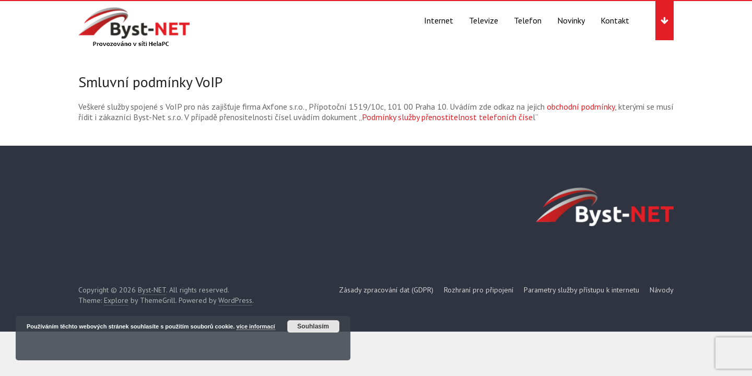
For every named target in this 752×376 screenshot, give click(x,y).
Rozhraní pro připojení (478, 290)
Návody (662, 290)
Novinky (571, 20)
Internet (438, 20)
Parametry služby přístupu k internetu (581, 290)
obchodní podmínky (580, 106)
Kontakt (615, 20)
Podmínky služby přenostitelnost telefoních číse (447, 117)
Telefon (528, 20)
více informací (256, 326)
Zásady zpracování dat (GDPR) (386, 290)
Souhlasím (313, 326)
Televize (483, 20)
